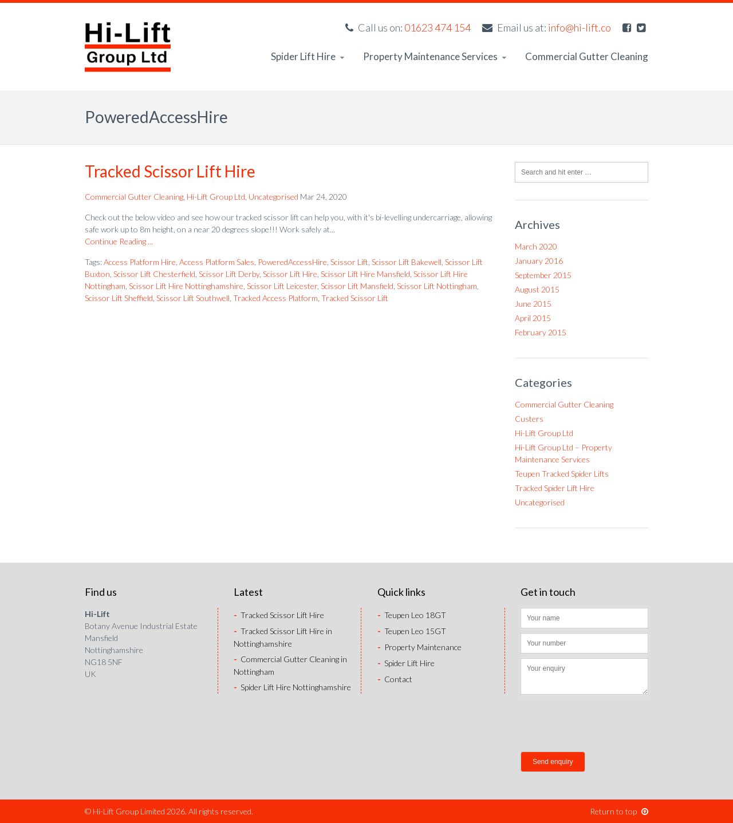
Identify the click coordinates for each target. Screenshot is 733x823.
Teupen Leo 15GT (411, 631)
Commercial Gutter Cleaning (586, 56)
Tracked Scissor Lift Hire (170, 171)
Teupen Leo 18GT (411, 615)
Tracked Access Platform (275, 298)
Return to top (619, 811)
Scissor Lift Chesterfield (154, 274)
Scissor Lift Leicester (282, 286)
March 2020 (536, 246)
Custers (529, 419)
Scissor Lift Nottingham (437, 286)
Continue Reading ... (119, 241)
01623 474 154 (437, 27)
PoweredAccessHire (292, 262)
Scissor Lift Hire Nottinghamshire (186, 286)
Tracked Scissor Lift (354, 298)
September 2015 (543, 275)
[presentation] (608, 724)
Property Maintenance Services (434, 56)
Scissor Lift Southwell (193, 298)
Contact (394, 679)
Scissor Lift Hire (290, 274)
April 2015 (533, 318)
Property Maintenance (419, 647)
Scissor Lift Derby (229, 274)
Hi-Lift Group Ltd (216, 196)
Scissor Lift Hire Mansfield (365, 274)
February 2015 (540, 332)
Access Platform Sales (216, 262)
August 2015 (537, 289)
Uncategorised (273, 196)
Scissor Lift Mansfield (357, 286)
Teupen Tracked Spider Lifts (562, 473)
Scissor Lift (349, 262)
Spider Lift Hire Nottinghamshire (292, 687)
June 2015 (533, 303)
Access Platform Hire (140, 262)
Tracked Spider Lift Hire (554, 488)
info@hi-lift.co (579, 27)
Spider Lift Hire (307, 56)
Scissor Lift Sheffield (119, 298)
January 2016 (539, 261)
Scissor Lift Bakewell (407, 262)
